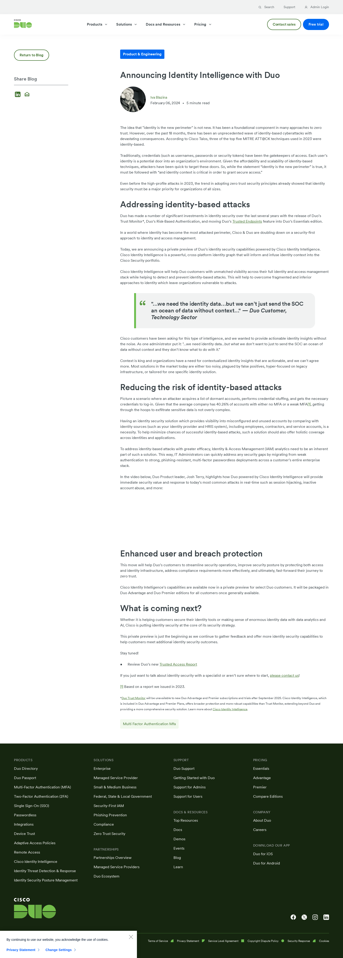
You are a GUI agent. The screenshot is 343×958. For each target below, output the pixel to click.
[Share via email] (27, 94)
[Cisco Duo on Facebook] (293, 917)
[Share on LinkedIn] (18, 94)
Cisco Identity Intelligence (230, 709)
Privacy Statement (21, 951)
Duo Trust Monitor (134, 698)
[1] (309, 404)
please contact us (284, 675)
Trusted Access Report (178, 664)
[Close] (131, 938)
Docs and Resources (166, 24)
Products (97, 24)
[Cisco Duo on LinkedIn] (326, 917)
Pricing (203, 24)
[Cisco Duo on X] (304, 917)
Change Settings (58, 951)
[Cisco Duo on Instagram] (315, 917)
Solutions (126, 24)
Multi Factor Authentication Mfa (149, 724)
